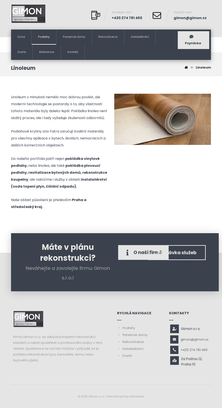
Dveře (124, 355)
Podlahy (126, 328)
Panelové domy (132, 335)
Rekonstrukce (130, 341)
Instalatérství (130, 348)
